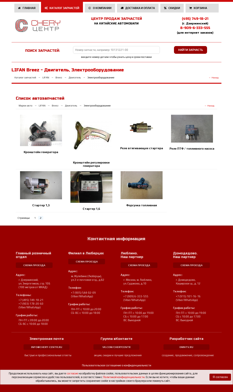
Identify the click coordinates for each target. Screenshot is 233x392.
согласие (72, 373)
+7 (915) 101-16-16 (188, 296)
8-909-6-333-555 (195, 28)
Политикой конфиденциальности (124, 377)
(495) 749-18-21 (195, 19)
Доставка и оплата (138, 8)
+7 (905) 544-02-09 (83, 292)
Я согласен (220, 377)
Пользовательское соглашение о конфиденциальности (116, 365)
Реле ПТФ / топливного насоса (192, 148)
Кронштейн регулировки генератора (91, 164)
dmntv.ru (186, 347)
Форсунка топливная (141, 205)
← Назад (213, 77)
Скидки (172, 8)
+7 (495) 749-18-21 (31, 300)
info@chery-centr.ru (46, 347)
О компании (99, 8)
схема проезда (34, 265)
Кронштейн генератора (41, 152)
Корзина (198, 8)
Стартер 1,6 (91, 208)
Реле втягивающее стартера (141, 148)
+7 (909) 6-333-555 (135, 296)
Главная (26, 8)
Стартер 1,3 (41, 205)
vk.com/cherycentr (116, 347)
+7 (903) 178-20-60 (31, 303)
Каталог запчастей (62, 8)
